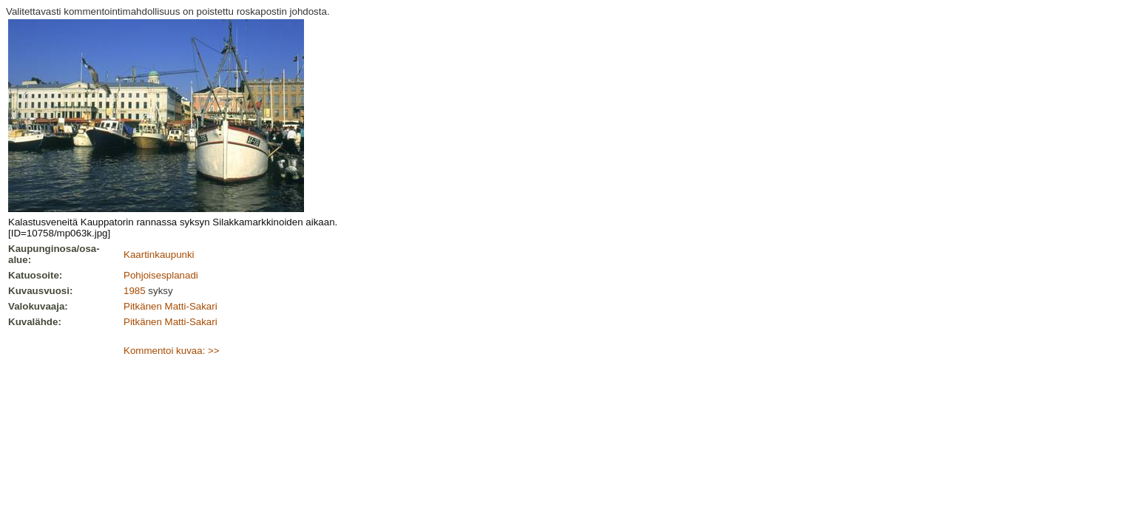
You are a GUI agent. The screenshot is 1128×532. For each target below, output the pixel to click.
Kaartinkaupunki (159, 254)
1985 (135, 290)
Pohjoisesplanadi (161, 275)
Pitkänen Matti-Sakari (170, 306)
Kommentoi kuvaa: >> (172, 350)
